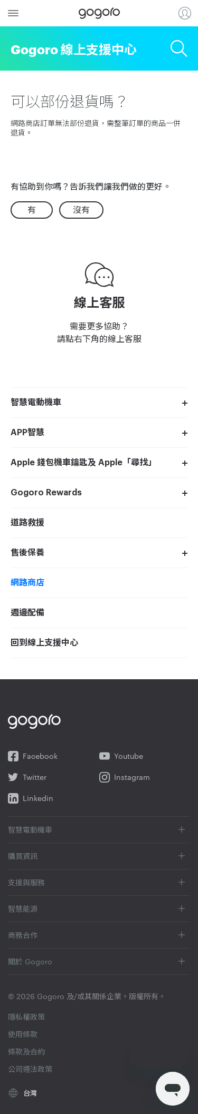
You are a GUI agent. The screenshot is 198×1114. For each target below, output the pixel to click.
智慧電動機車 (36, 402)
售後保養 (27, 553)
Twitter (27, 777)
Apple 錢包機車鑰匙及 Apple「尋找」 (83, 462)
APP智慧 (27, 432)
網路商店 (27, 583)
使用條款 (22, 1034)
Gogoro (99, 13)
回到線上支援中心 (44, 643)
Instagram (124, 777)
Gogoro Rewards (46, 492)
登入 (185, 13)
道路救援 (27, 523)
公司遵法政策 (30, 1068)
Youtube (121, 756)
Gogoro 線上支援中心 (74, 48)
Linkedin (30, 798)
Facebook (33, 756)
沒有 (81, 209)
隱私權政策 (26, 1016)
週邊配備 (27, 613)
